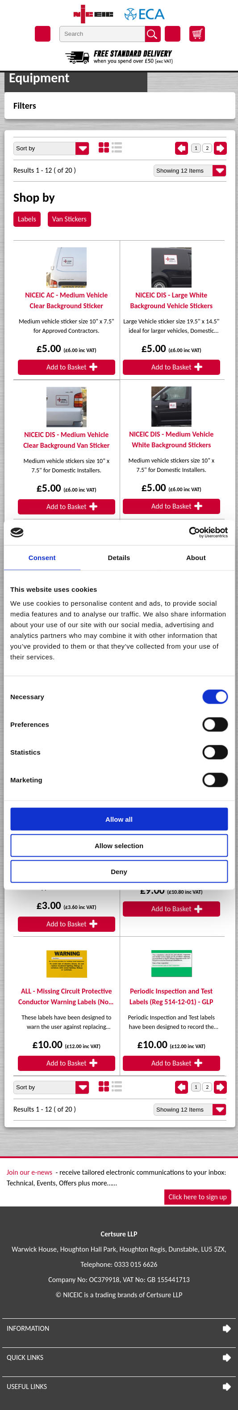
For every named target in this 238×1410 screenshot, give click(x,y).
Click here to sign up (198, 1197)
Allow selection (119, 845)
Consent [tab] (42, 557)
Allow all (119, 819)
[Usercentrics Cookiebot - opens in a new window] (189, 533)
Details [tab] (119, 557)
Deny (119, 871)
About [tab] (196, 557)
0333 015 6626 (135, 1264)
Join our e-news (29, 1172)
